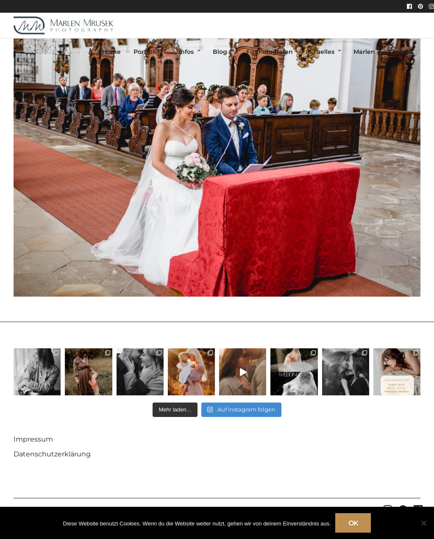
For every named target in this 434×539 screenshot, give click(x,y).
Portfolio (147, 52)
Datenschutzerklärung (52, 454)
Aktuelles (320, 52)
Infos (186, 52)
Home (111, 52)
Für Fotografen (269, 52)
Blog (220, 52)
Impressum (33, 439)
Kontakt (400, 52)
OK (353, 523)
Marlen (364, 52)
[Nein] (423, 523)
